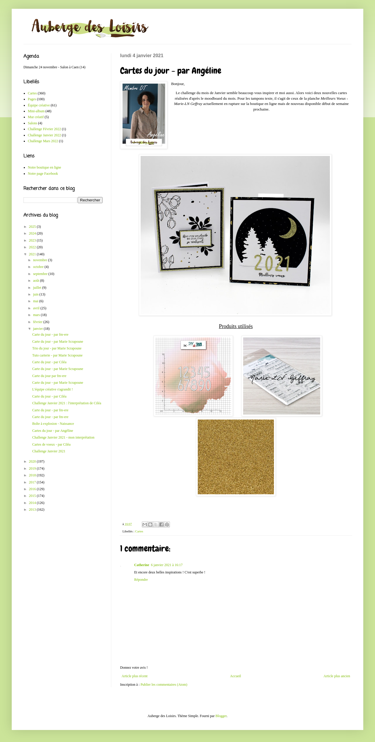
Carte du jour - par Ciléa (49, 362)
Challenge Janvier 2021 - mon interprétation (63, 437)
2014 (33, 503)
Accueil (235, 676)
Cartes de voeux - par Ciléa (51, 444)
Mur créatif (36, 117)
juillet (37, 288)
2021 (33, 254)
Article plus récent (135, 676)
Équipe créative (39, 105)
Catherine (141, 565)
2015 (33, 496)
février (38, 322)
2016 (33, 489)
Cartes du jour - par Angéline (52, 431)
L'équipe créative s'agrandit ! (52, 389)
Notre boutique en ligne (44, 167)
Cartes (139, 531)
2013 (33, 509)
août (36, 281)
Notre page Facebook (43, 174)
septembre (40, 274)
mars (37, 315)
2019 (33, 468)
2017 (33, 482)
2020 (33, 461)
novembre (40, 260)
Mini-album (36, 111)
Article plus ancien (336, 676)
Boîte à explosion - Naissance (53, 424)
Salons (32, 123)
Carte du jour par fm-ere (49, 376)
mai (36, 301)
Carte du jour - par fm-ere (50, 334)
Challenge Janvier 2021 (48, 451)
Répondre (141, 580)
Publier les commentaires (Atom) (164, 684)
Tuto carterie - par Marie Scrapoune (57, 355)
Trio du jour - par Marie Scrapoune (56, 348)
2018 (33, 475)
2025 (33, 227)
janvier (38, 329)
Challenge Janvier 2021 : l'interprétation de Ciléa (66, 403)
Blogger (220, 716)
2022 (33, 247)
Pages (32, 99)
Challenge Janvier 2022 (44, 135)
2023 (33, 240)
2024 (33, 233)
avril (36, 308)
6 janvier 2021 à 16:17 (167, 565)
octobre (39, 267)
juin (36, 294)
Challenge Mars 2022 (43, 141)
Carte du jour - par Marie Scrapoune (57, 341)
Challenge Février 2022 (44, 129)
